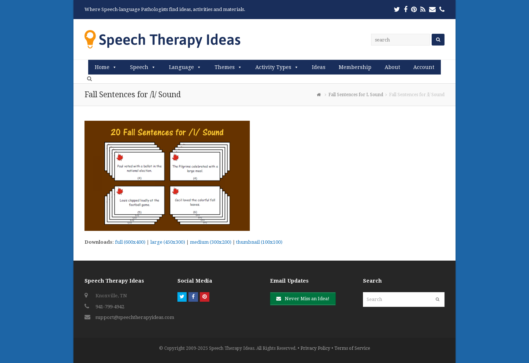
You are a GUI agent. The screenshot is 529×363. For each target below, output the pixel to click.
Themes (225, 67)
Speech (139, 67)
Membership (355, 67)
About (392, 67)
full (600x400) (130, 242)
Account (423, 67)
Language (181, 67)
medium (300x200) (210, 242)
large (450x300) (167, 242)
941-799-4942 (110, 306)
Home (102, 67)
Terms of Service (352, 348)
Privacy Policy (315, 348)
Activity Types (273, 67)
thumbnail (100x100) (259, 242)
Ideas (318, 67)
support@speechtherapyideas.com (135, 317)
